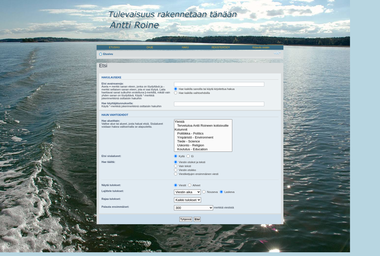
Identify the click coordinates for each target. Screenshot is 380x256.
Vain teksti (182, 166)
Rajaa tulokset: (111, 198)
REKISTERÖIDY (221, 47)
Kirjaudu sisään (261, 47)
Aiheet (194, 185)
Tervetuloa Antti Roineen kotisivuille (203, 126)
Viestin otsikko (185, 170)
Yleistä (203, 122)
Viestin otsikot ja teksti (189, 162)
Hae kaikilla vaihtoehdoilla (192, 92)
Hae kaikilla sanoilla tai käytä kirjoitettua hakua (204, 88)
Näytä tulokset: (111, 185)
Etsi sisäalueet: (111, 155)
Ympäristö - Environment (203, 137)
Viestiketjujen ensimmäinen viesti (196, 173)
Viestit (180, 185)
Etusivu (108, 53)
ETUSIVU (114, 47)
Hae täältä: (108, 161)
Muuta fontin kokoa (277, 53)
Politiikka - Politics (203, 134)
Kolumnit (203, 130)
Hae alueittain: (111, 120)
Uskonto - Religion (203, 145)
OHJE (149, 47)
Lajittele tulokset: (113, 190)
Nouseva (210, 191)
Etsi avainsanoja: (113, 83)
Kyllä (179, 156)
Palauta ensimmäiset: (115, 206)
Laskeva (227, 191)
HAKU (185, 47)
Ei (190, 156)
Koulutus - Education (203, 149)
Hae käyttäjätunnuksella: (117, 103)
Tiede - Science (203, 141)
